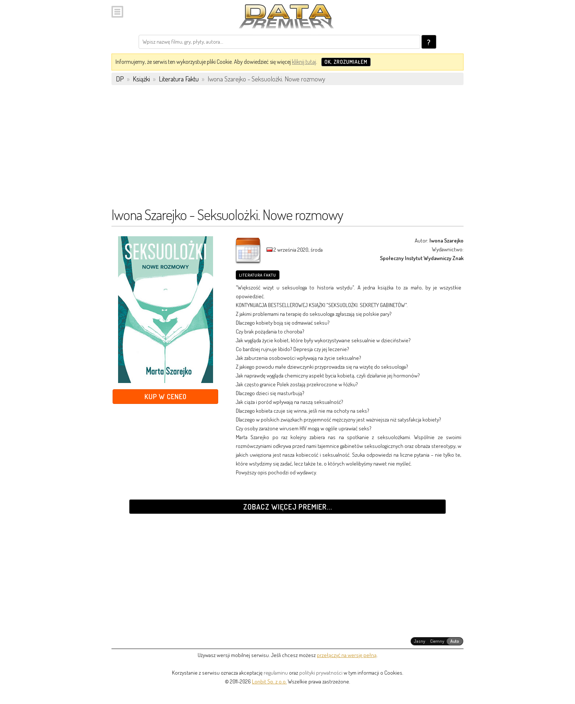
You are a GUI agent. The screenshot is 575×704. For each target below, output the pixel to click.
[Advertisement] (287, 149)
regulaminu (276, 672)
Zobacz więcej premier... (287, 506)
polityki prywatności (321, 672)
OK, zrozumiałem (346, 62)
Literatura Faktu (257, 275)
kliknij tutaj (304, 61)
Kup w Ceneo (165, 396)
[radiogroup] (437, 641)
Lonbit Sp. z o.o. (269, 681)
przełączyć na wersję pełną (347, 655)
